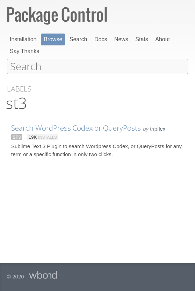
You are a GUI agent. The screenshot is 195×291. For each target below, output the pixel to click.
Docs (100, 39)
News (121, 39)
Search (78, 39)
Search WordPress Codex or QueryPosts (76, 127)
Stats (141, 39)
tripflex (157, 128)
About (162, 39)
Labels (19, 88)
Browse (53, 39)
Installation (23, 39)
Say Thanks (24, 51)
